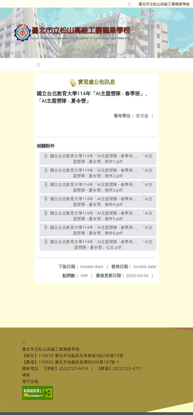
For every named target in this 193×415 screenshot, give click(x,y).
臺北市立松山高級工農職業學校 (164, 3)
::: (129, 3)
